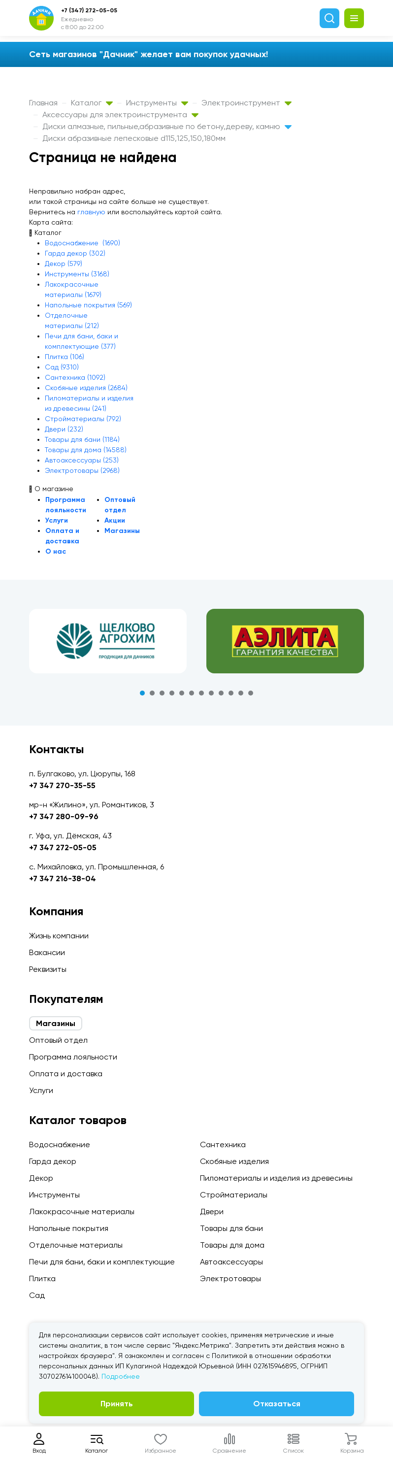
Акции (114, 520)
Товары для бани (231, 1228)
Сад (37, 1295)
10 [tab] (231, 693)
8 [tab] (211, 693)
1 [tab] (142, 693)
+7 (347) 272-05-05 (89, 10)
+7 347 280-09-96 (63, 816)
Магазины (122, 531)
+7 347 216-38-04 (62, 878)
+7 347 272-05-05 (63, 847)
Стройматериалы (233, 1194)
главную (91, 212)
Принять (116, 1403)
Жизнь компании (59, 935)
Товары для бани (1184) (82, 439)
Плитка (42, 1278)
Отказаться (276, 1403)
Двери (212, 1211)
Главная (43, 102)
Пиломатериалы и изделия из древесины (276, 1178)
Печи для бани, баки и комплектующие (102, 1261)
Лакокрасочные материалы (81, 1211)
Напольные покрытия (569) (88, 305)
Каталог (92, 102)
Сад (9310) (62, 367)
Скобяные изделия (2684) (86, 388)
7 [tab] (201, 693)
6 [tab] (191, 693)
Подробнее (120, 1376)
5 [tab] (181, 693)
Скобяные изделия (234, 1161)
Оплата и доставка (65, 1073)
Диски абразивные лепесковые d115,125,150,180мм (134, 138)
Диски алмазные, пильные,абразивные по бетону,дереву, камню (167, 126)
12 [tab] (250, 693)
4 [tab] (171, 693)
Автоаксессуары (231, 1261)
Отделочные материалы (76, 1245)
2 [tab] (152, 693)
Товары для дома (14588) (86, 450)
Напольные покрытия (68, 1228)
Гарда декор (52, 1161)
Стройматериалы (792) (83, 419)
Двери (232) (64, 429)
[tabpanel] (107, 641)
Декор (41, 1178)
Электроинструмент (246, 102)
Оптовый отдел (58, 1040)
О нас (55, 551)
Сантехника (223, 1144)
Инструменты (157, 102)
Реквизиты (47, 969)
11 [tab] (240, 693)
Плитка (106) (64, 357)
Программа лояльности (73, 1057)
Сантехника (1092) (75, 377)
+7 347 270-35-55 (62, 785)
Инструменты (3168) (77, 274)
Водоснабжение (59, 1144)
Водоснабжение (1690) (82, 243)
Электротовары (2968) (82, 470)
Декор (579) (63, 263)
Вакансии (47, 952)
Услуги (56, 520)
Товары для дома (232, 1245)
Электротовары (230, 1278)
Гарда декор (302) (75, 253)
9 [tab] (221, 693)
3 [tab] (162, 693)
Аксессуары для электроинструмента (120, 114)
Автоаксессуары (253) (82, 460)
